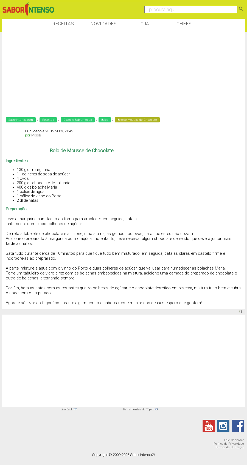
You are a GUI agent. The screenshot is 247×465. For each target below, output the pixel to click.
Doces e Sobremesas (77, 120)
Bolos (104, 120)
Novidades (103, 23)
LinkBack (66, 409)
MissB (36, 135)
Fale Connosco (234, 440)
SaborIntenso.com (21, 120)
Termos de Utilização (229, 447)
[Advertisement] (102, 71)
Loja (143, 23)
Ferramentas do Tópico (138, 409)
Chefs (184, 23)
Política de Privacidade (229, 444)
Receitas (63, 23)
